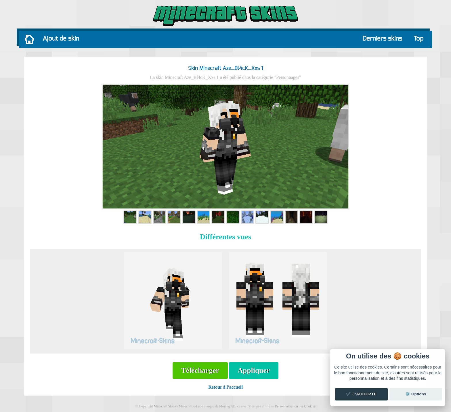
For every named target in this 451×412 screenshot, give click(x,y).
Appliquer (254, 370)
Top (418, 38)
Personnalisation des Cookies (295, 406)
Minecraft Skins (165, 406)
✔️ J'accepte (361, 394)
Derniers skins (382, 38)
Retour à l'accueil (225, 387)
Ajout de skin (61, 38)
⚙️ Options (415, 394)
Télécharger (200, 370)
